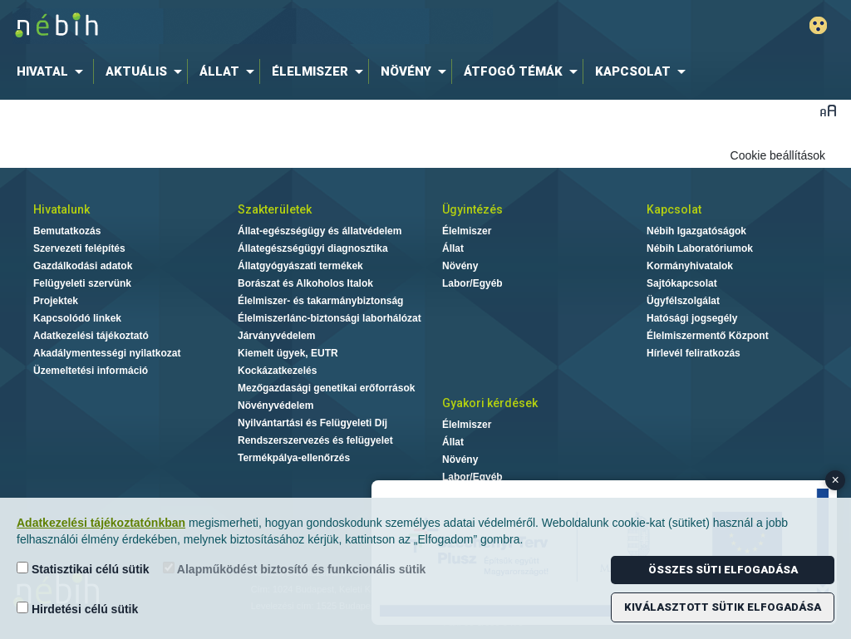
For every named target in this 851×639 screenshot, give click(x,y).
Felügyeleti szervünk (82, 283)
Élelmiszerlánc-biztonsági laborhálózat (329, 318)
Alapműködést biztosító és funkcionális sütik (294, 569)
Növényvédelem (275, 405)
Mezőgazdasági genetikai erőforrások (326, 388)
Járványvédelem (276, 336)
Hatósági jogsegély (692, 318)
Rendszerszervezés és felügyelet (315, 440)
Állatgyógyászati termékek (300, 266)
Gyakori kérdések (490, 403)
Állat (453, 248)
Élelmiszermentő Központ (708, 336)
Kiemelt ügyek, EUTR (288, 353)
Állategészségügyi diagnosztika (313, 248)
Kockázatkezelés (277, 370)
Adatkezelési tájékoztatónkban (101, 522)
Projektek (55, 301)
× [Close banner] (835, 480)
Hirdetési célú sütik (77, 609)
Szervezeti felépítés (79, 248)
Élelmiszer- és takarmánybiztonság (320, 301)
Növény (460, 266)
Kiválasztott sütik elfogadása (722, 607)
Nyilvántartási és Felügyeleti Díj (312, 423)
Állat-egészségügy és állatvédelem (319, 231)
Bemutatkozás (67, 231)
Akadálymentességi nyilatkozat (106, 353)
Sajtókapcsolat (682, 283)
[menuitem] (53, 71)
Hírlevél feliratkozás (693, 353)
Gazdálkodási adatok (82, 266)
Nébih (252, 26)
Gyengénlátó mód (818, 25)
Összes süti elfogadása (723, 569)
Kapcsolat (674, 209)
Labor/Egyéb (472, 283)
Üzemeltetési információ (90, 370)
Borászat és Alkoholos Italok (305, 283)
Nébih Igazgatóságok (696, 231)
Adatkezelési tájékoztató (91, 336)
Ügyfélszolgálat (683, 301)
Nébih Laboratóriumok (700, 248)
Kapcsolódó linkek (77, 318)
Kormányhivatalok (690, 266)
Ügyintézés (472, 209)
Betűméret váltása (828, 110)
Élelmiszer (466, 231)
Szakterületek (275, 209)
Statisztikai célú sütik (83, 569)
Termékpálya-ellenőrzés (294, 458)
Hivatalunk (61, 209)
